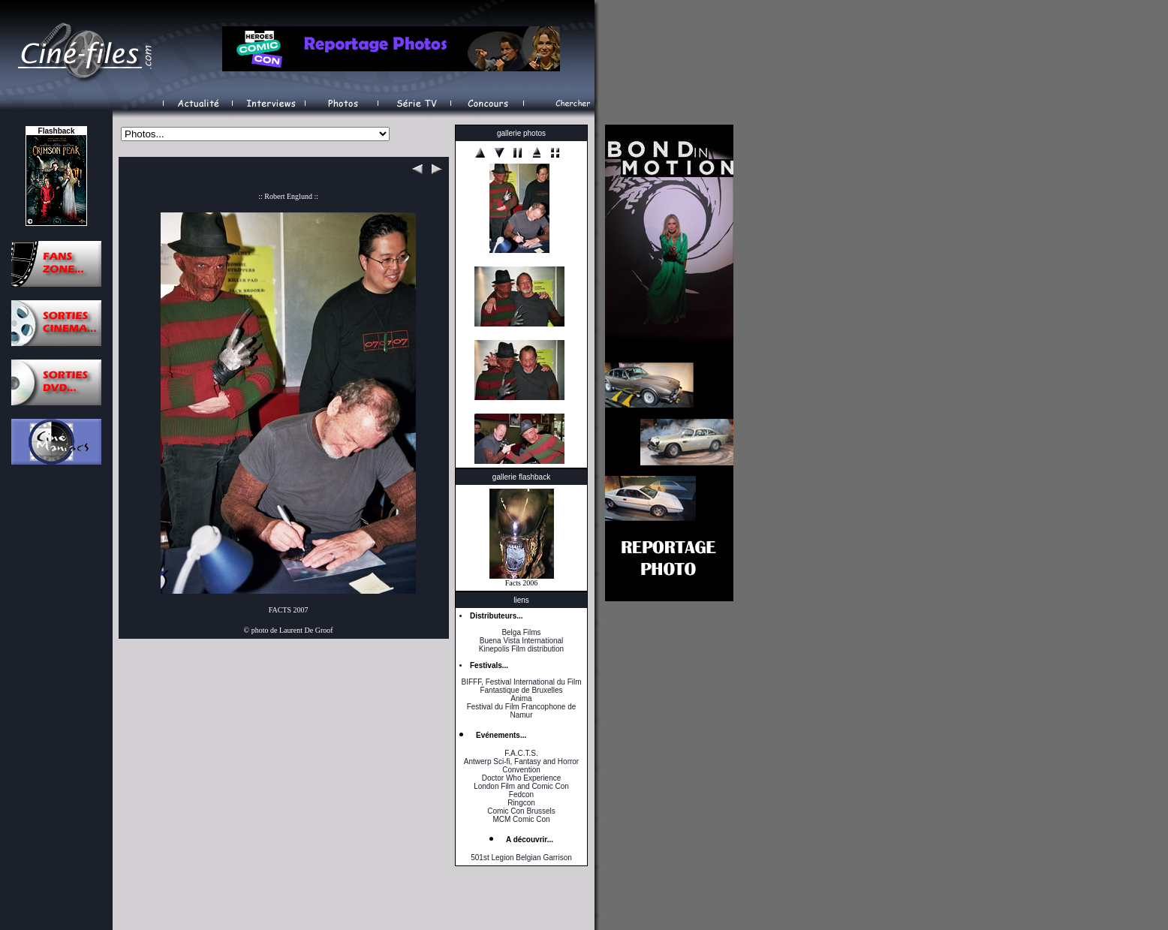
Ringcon (521, 803)
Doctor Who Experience (521, 778)
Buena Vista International (522, 641)
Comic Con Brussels (521, 811)
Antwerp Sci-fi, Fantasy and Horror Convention (521, 765)
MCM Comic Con (520, 819)
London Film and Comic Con (521, 786)
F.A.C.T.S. (520, 753)
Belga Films (520, 632)
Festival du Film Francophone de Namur (521, 711)
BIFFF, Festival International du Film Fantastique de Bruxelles (521, 686)
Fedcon (521, 794)
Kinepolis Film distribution (521, 649)
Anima (520, 698)
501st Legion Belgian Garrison (521, 857)
